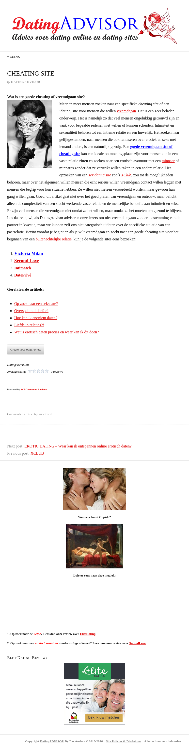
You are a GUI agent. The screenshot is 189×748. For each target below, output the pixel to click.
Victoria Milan (28, 253)
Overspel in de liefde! (31, 311)
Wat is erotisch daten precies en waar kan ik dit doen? (56, 332)
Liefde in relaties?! (29, 325)
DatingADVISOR (52, 741)
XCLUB (37, 453)
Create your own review (25, 349)
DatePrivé (22, 275)
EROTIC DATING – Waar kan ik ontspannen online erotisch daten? (77, 446)
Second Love (26, 260)
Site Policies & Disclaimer (123, 741)
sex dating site (100, 175)
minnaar (168, 161)
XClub (126, 175)
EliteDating (87, 634)
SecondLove (137, 643)
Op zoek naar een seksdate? (36, 304)
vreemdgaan (126, 111)
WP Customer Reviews (34, 389)
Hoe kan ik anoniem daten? (35, 318)
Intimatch (22, 268)
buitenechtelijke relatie (54, 239)
